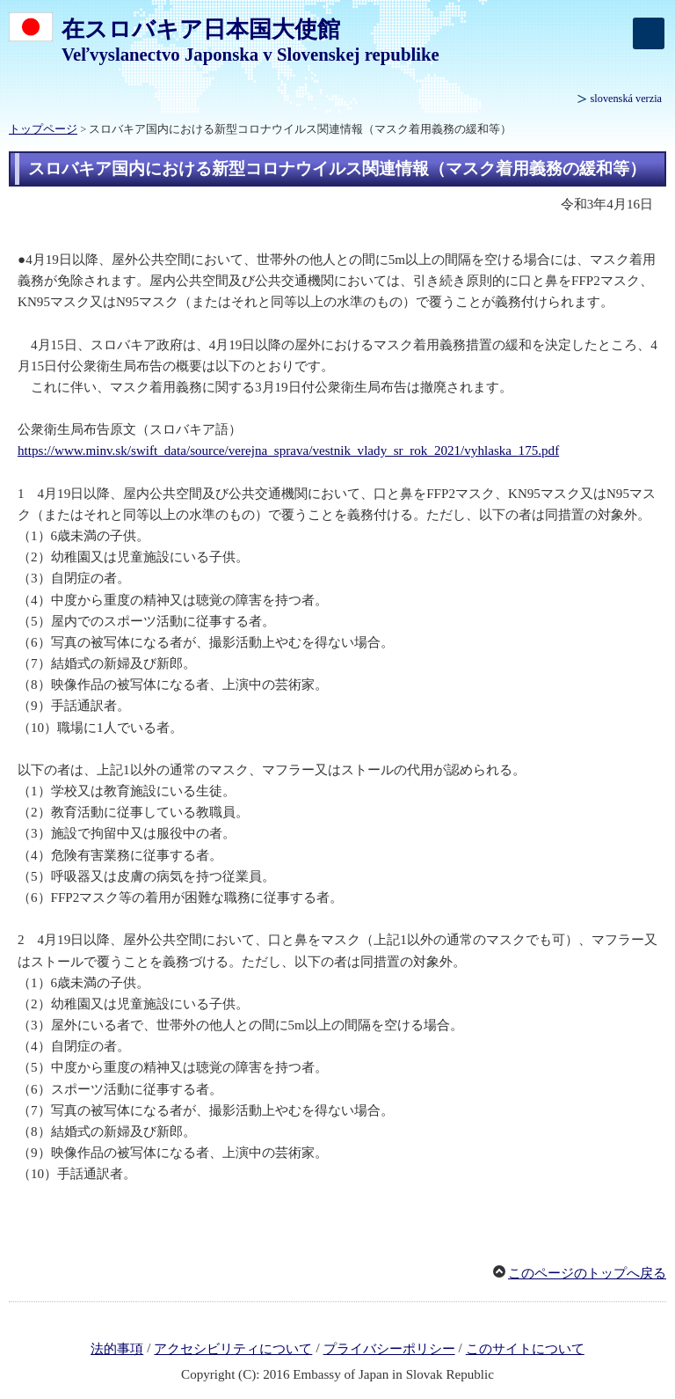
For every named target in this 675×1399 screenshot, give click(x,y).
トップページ (43, 129)
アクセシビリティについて (233, 1349)
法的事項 (117, 1349)
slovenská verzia (626, 98)
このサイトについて (525, 1349)
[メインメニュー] (648, 33)
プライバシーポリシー (389, 1349)
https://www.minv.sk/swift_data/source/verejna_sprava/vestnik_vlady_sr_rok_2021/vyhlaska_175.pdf (288, 450)
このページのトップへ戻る (587, 1273)
